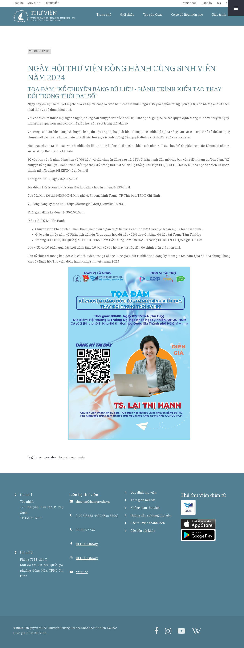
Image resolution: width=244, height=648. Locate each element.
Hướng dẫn (52, 3)
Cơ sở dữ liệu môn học (187, 14)
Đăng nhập (189, 3)
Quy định (34, 3)
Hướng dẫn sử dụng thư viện (151, 515)
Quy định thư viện (144, 492)
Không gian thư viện (145, 508)
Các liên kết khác (143, 530)
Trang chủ (103, 14)
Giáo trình (219, 14)
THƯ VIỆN (43, 13)
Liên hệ (19, 3)
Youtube (82, 572)
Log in (32, 457)
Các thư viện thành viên (148, 523)
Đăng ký (206, 3)
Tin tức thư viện (39, 51)
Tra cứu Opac (152, 14)
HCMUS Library (87, 544)
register (50, 457)
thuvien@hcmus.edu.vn (93, 501)
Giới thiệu (127, 14)
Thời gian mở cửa (143, 500)
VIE (228, 3)
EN (219, 3)
